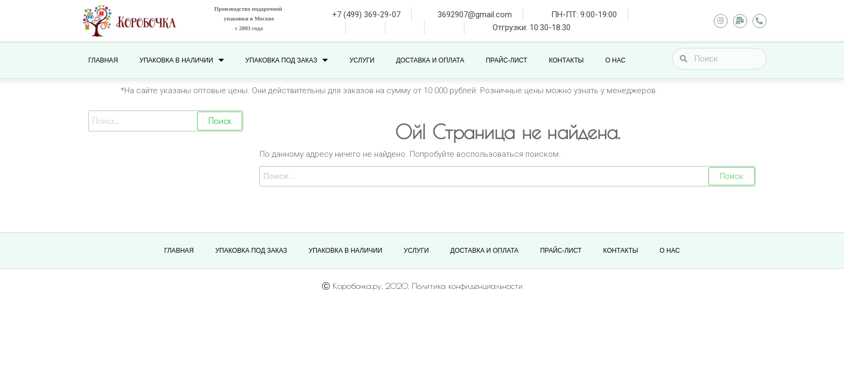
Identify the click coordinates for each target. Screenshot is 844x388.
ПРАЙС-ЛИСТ (506, 60)
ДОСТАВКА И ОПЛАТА (430, 60)
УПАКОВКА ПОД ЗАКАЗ (286, 60)
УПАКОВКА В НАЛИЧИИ (181, 60)
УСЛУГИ (362, 60)
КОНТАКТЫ (566, 60)
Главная (103, 60)
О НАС (615, 60)
